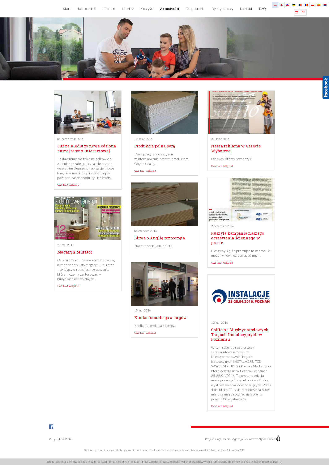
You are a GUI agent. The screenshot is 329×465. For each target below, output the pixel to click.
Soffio (68, 439)
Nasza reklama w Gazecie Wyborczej (236, 148)
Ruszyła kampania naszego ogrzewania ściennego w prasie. (237, 238)
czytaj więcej (68, 184)
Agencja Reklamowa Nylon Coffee (256, 439)
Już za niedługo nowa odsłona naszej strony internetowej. (86, 148)
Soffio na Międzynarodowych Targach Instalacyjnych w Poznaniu (240, 334)
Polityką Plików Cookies (144, 461)
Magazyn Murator (74, 252)
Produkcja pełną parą (154, 146)
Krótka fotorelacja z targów (160, 317)
